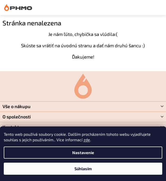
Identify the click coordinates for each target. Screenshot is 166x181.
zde (87, 139)
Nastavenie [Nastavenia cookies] (83, 152)
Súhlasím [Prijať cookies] (83, 168)
